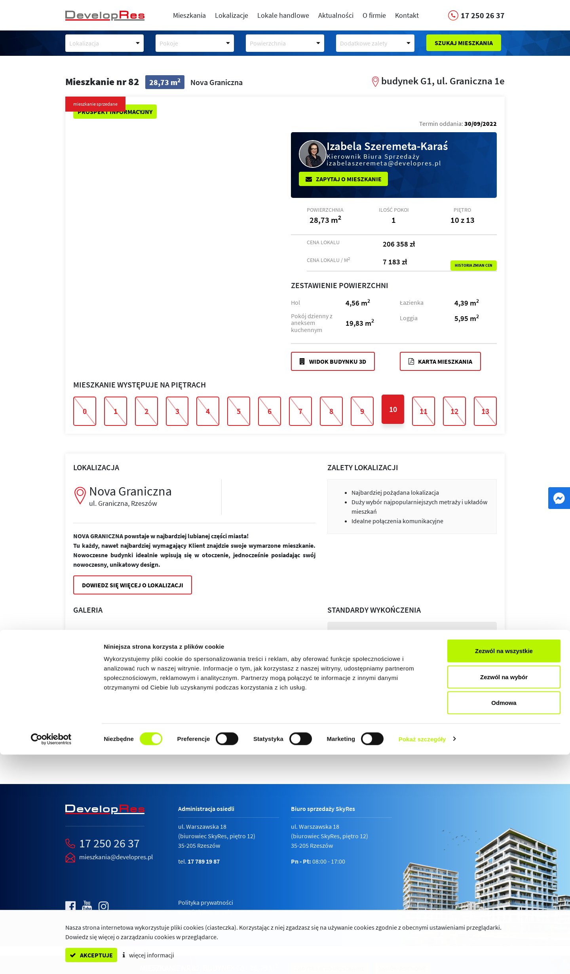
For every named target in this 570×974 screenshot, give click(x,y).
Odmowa (503, 922)
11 (424, 411)
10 (393, 409)
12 (454, 411)
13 (485, 411)
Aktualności (335, 15)
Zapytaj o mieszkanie (344, 179)
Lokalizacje (231, 15)
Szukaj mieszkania (464, 43)
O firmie (374, 15)
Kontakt (407, 15)
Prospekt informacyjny (115, 112)
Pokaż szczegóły (422, 958)
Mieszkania (189, 15)
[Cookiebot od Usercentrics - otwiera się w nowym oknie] (51, 959)
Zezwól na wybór (504, 896)
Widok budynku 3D (333, 361)
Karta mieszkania (440, 361)
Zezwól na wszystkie (504, 870)
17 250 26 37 (109, 843)
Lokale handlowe (283, 15)
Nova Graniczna (149, 495)
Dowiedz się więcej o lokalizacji (132, 585)
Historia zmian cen (473, 265)
